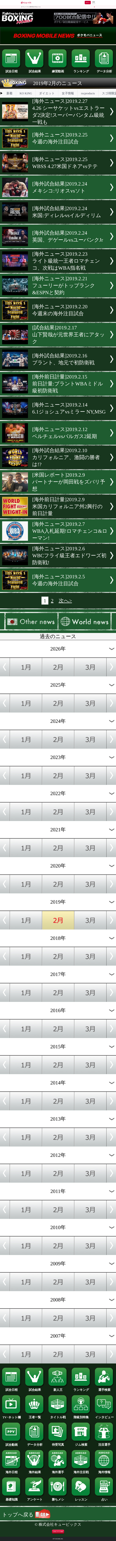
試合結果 (34, 70)
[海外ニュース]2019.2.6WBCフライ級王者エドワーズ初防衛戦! (69, 555)
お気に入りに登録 (58, 1531)
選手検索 (104, 1388)
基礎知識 (11, 1498)
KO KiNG (26, 93)
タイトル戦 (58, 1415)
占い (104, 1498)
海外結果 (34, 1470)
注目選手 (104, 1443)
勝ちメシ (58, 1498)
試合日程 (11, 70)
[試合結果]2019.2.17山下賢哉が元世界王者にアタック (68, 334)
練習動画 (58, 70)
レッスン (81, 1498)
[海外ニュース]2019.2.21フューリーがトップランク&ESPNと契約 (63, 285)
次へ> (65, 600)
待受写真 (58, 1443)
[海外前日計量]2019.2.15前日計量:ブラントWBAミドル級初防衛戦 (67, 383)
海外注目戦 (81, 1470)
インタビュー (104, 1415)
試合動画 (11, 1443)
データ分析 (104, 70)
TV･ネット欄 (11, 1416)
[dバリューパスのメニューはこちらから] (93, 3)
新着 (9, 93)
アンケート (34, 1498)
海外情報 (104, 1470)
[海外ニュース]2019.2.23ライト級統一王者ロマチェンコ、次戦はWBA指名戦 (66, 261)
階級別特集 (81, 1415)
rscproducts (88, 93)
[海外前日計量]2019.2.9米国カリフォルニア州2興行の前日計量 (67, 506)
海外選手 (58, 1470)
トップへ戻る (26, 1515)
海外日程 (11, 1470)
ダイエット (47, 93)
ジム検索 (81, 1443)
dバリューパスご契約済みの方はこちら (31, 6)
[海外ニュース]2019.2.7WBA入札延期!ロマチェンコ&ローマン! (69, 531)
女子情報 (68, 93)
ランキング (81, 70)
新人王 (58, 1388)
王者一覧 (34, 1415)
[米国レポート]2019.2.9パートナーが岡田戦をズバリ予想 (68, 482)
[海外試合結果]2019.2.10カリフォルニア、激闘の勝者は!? (66, 457)
